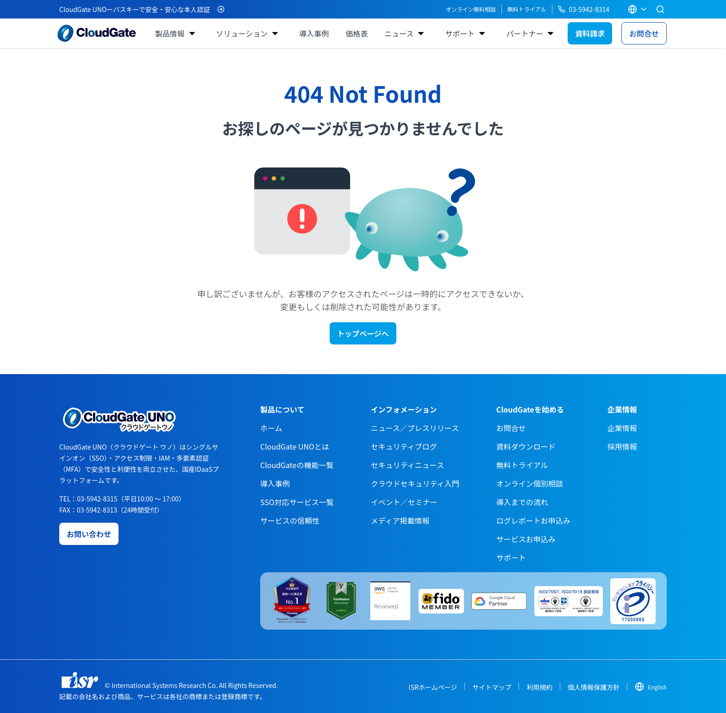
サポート (460, 33)
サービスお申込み (526, 538)
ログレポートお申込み (533, 520)
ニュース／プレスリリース (415, 427)
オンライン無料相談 (471, 9)
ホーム (271, 427)
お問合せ (644, 33)
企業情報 (622, 427)
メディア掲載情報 (400, 520)
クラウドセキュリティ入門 (415, 483)
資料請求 (590, 33)
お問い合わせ (89, 533)
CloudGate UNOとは (294, 446)
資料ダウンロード (526, 446)
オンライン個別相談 (529, 483)
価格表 (356, 33)
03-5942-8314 (583, 9)
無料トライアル (526, 9)
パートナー (524, 33)
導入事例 (314, 33)
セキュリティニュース (407, 464)
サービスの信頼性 (289, 520)
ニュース (398, 33)
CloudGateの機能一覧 (296, 464)
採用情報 (622, 446)
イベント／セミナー (404, 501)
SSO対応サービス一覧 (297, 501)
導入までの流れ (522, 501)
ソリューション (242, 33)
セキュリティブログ (404, 446)
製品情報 (169, 33)
